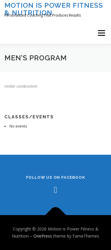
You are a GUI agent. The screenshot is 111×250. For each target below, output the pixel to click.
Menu (101, 33)
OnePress (42, 236)
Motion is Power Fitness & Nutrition (53, 9)
